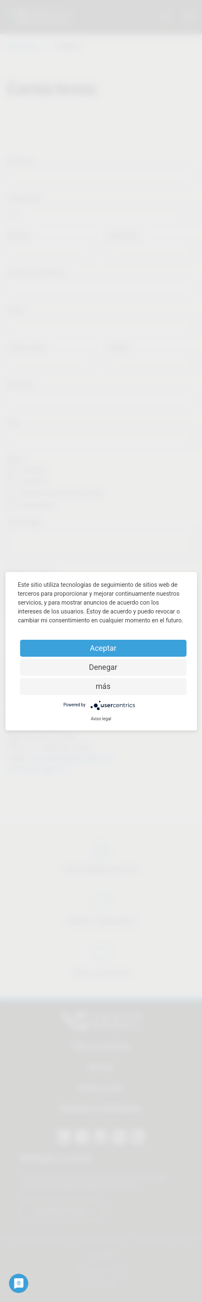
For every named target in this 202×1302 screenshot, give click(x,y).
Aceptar (103, 648)
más (103, 686)
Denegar (103, 667)
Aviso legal (101, 718)
